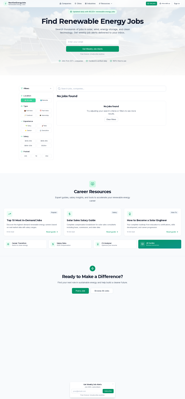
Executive (44, 130)
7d (36, 156)
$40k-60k (28, 141)
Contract (28, 115)
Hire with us (165, 3)
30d (46, 156)
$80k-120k (28, 145)
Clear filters (111, 119)
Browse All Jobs (102, 291)
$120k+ (44, 145)
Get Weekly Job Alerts (92, 49)
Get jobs (151, 3)
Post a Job (80, 291)
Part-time (44, 111)
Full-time (28, 111)
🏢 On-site (28, 100)
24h (25, 156)
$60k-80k (44, 141)
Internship (44, 115)
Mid (44, 126)
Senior (28, 130)
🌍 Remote (44, 100)
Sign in (177, 3)
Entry (28, 126)
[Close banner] (113, 384)
